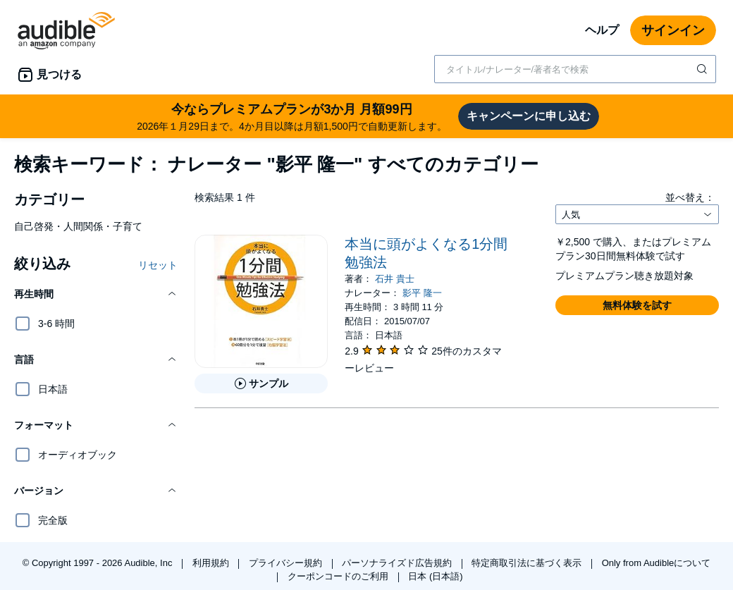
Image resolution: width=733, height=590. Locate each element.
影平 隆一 (422, 293)
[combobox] (575, 69)
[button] (96, 294)
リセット (158, 265)
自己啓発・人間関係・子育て (78, 226)
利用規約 (212, 563)
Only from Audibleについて (656, 563)
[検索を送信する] (703, 69)
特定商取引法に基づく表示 (528, 563)
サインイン (673, 30)
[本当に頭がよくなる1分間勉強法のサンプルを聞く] (261, 383)
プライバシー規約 (287, 563)
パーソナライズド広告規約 (398, 563)
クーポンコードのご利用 (339, 576)
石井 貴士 (394, 279)
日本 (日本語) (435, 576)
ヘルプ (602, 30)
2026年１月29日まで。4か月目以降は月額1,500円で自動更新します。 (292, 116)
